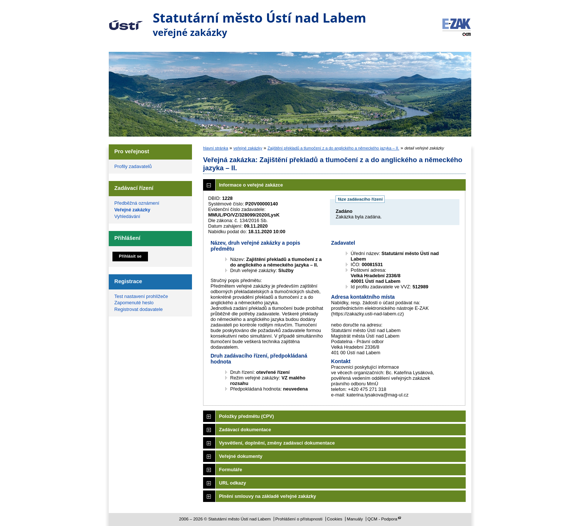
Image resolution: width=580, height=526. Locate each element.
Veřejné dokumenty (240, 456)
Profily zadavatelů (133, 166)
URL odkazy (232, 483)
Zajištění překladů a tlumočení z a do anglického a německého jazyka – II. (333, 148)
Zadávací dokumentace (245, 429)
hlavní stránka (215, 148)
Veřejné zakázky (132, 209)
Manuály (355, 519)
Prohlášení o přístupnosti (298, 519)
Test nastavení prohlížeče (141, 296)
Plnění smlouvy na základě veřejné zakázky (267, 496)
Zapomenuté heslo (134, 302)
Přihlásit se (130, 256)
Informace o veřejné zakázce (251, 185)
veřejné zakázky (247, 148)
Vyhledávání (127, 216)
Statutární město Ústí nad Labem (126, 20)
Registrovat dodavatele (138, 309)
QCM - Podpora (382, 519)
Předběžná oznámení (136, 203)
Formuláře (230, 469)
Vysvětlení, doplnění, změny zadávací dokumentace (277, 443)
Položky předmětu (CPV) (246, 416)
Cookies (335, 519)
